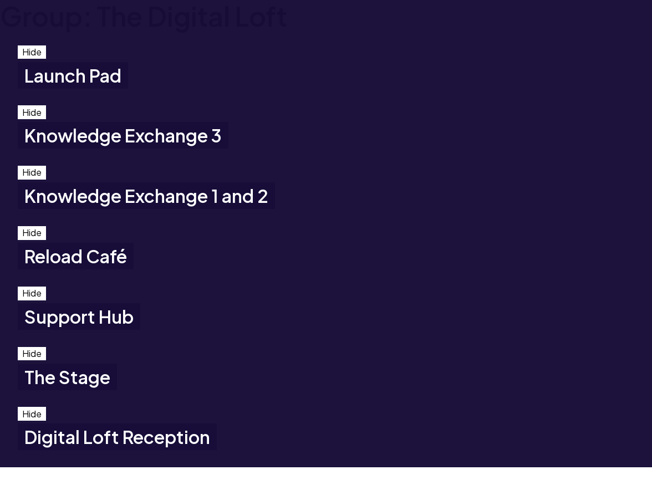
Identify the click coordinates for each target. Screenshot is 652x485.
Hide (32, 52)
